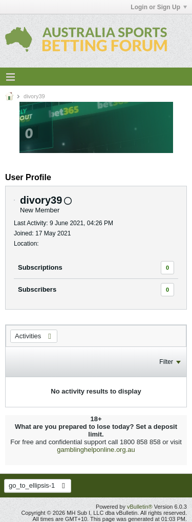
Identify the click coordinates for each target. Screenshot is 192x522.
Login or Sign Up (159, 7)
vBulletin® (140, 507)
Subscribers (37, 289)
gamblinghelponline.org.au (96, 449)
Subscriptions (40, 267)
